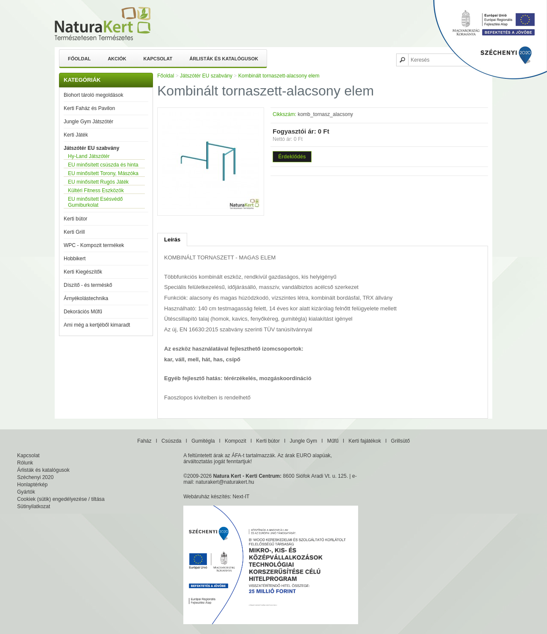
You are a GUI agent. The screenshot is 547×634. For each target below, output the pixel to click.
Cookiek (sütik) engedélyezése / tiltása (61, 499)
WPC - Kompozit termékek (94, 245)
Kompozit (235, 441)
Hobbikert (74, 259)
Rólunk (25, 463)
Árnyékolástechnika (86, 298)
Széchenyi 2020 (35, 477)
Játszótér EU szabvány (91, 148)
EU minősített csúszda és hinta (103, 165)
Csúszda (172, 441)
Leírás (172, 239)
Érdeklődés (292, 157)
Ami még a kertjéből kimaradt (97, 325)
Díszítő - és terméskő (88, 285)
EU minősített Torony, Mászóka (103, 173)
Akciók (117, 58)
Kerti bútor (75, 219)
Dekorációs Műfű (83, 312)
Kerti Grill (74, 232)
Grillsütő (400, 441)
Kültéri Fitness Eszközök (96, 190)
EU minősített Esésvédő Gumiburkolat (95, 202)
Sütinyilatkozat (33, 506)
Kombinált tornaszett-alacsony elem (278, 76)
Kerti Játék (76, 135)
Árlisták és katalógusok (223, 58)
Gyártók (26, 492)
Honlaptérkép (32, 485)
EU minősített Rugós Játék (98, 182)
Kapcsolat (158, 58)
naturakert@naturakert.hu (225, 482)
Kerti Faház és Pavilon (89, 108)
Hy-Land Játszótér (88, 156)
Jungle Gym (303, 441)
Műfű (332, 441)
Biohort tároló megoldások (93, 95)
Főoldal (79, 58)
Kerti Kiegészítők (83, 272)
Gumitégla (203, 441)
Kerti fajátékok (364, 441)
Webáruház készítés (206, 497)
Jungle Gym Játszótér (88, 122)
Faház (144, 441)
